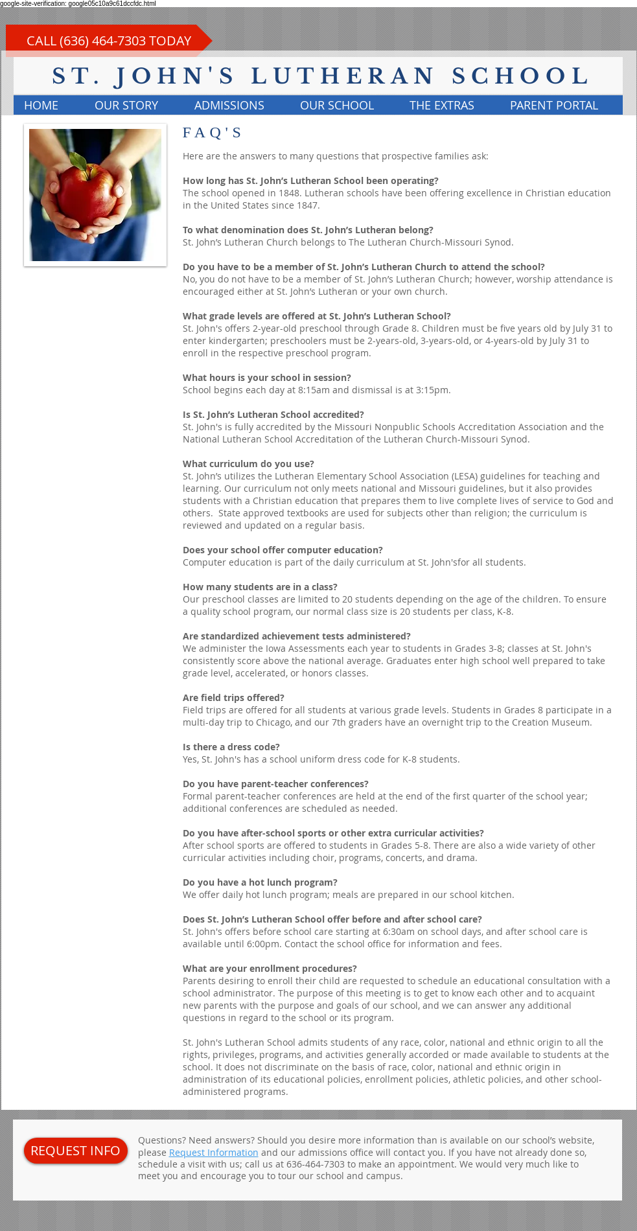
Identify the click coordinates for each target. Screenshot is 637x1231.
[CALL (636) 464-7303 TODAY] (109, 41)
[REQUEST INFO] (76, 1151)
